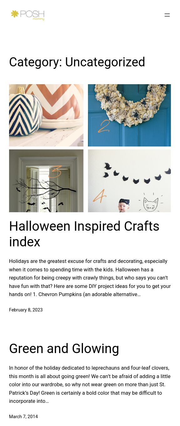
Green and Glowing (64, 348)
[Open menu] (167, 15)
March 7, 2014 (23, 416)
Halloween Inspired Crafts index (84, 233)
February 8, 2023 (26, 310)
